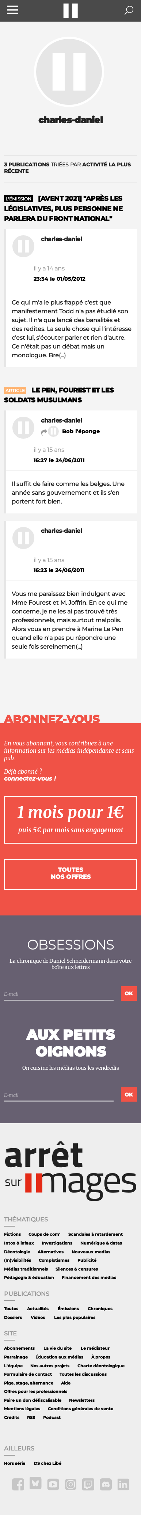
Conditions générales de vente (80, 1409)
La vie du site (57, 1348)
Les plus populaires (74, 1317)
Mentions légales (22, 1409)
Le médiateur (95, 1348)
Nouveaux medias (91, 1252)
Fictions (12, 1234)
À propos (100, 1357)
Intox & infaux (19, 1243)
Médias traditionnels (26, 1269)
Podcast (52, 1417)
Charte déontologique (101, 1366)
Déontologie (17, 1252)
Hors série (14, 1463)
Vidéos (38, 1317)
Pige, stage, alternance (28, 1383)
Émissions (68, 1308)
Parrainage (16, 1357)
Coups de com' (44, 1234)
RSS (31, 1417)
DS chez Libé (47, 1463)
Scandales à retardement (95, 1234)
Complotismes (54, 1260)
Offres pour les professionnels (35, 1391)
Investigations (57, 1243)
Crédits (11, 1417)
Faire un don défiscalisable (32, 1400)
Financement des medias (89, 1277)
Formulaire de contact (28, 1374)
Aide (65, 1383)
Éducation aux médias (59, 1357)
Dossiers (13, 1317)
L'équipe (13, 1366)
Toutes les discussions (83, 1374)
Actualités (38, 1308)
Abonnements (19, 1348)
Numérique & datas (101, 1243)
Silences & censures (77, 1269)
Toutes (11, 1308)
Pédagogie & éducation (29, 1277)
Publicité (86, 1260)
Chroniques (100, 1308)
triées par (67, 167)
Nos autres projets (49, 1366)
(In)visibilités (17, 1260)
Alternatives (51, 1252)
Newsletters (82, 1400)
